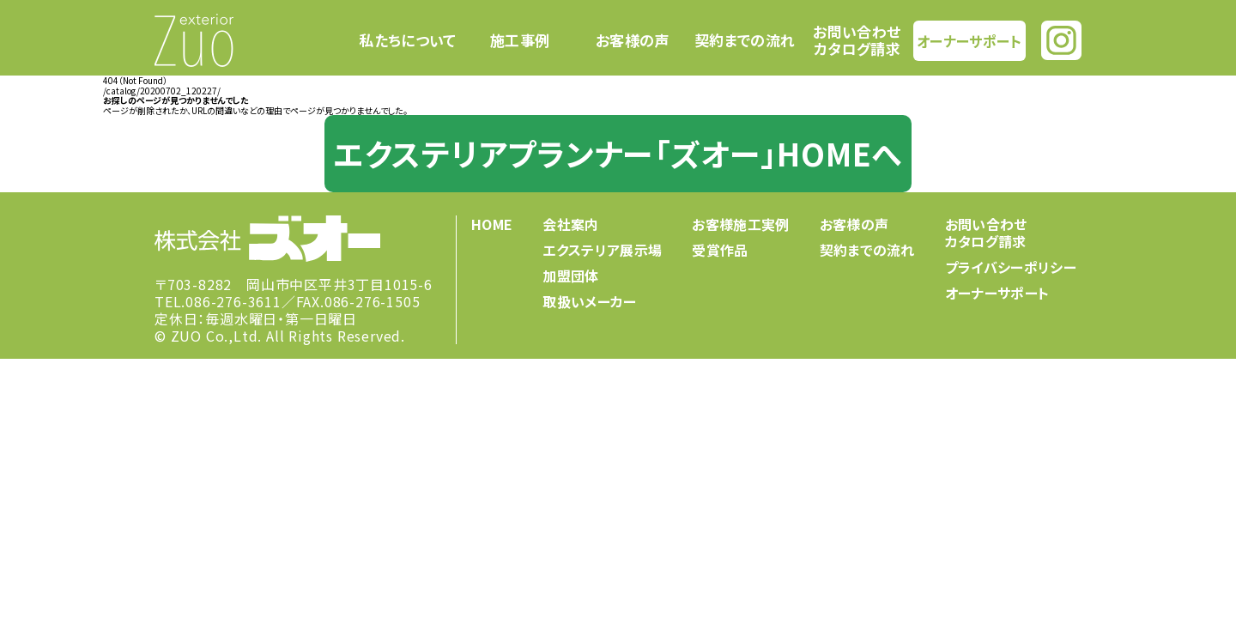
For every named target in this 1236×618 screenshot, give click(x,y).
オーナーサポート (969, 40)
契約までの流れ (744, 40)
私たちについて (407, 40)
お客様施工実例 (740, 224)
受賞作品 (720, 249)
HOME (491, 224)
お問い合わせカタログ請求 (856, 40)
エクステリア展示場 (602, 249)
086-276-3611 (233, 301)
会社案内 (570, 224)
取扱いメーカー (589, 301)
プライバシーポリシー (1010, 267)
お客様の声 (633, 40)
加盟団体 (570, 275)
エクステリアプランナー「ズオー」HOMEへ (618, 152)
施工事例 (519, 40)
